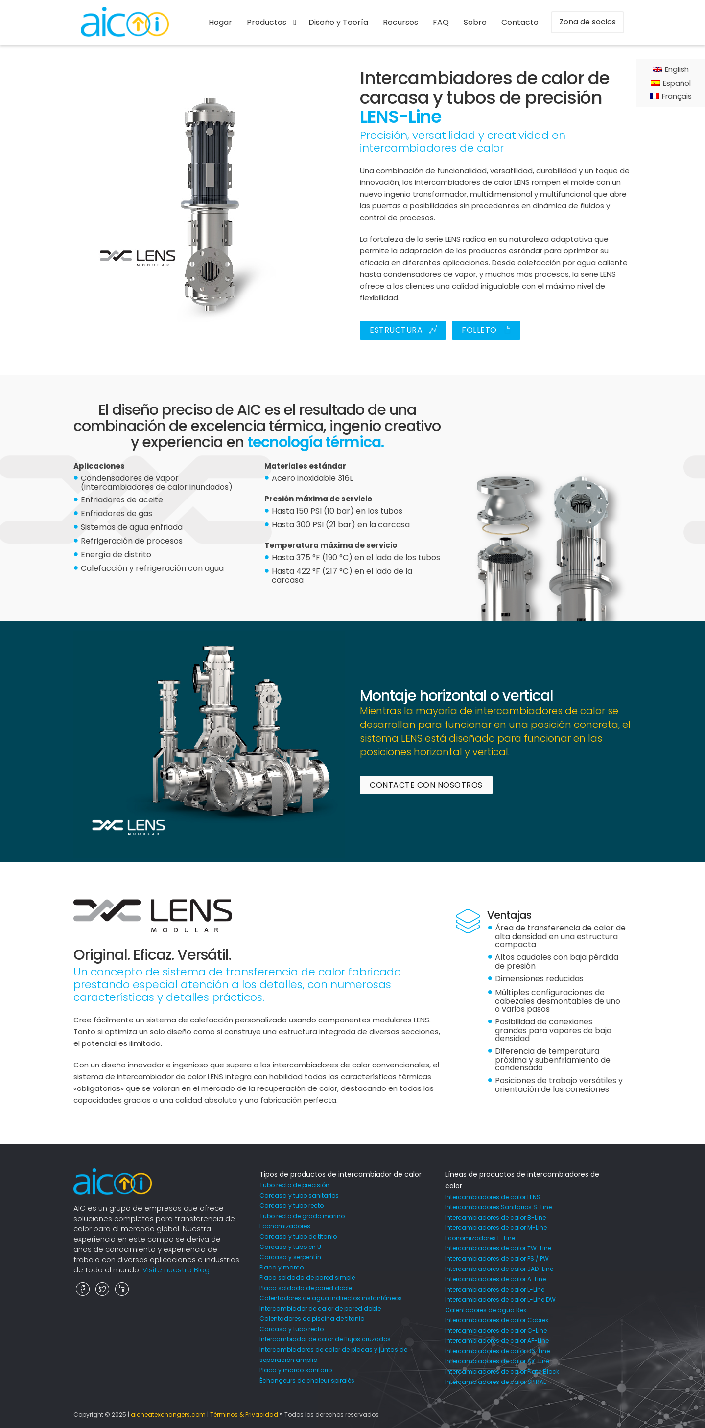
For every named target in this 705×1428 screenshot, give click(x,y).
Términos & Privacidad (244, 1414)
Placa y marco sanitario (295, 1370)
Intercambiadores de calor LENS (492, 1197)
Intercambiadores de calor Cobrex (496, 1320)
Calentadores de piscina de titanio (311, 1319)
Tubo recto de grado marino (302, 1216)
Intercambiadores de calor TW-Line (498, 1248)
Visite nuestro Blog (176, 1270)
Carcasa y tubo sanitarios (299, 1195)
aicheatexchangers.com (168, 1414)
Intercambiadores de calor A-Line (495, 1279)
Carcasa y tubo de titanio (298, 1236)
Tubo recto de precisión (294, 1185)
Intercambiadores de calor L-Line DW (500, 1299)
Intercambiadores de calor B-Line (495, 1217)
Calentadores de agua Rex (485, 1310)
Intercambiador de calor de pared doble (320, 1308)
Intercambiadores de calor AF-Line (497, 1341)
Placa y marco (281, 1267)
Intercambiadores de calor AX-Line (497, 1361)
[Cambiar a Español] (671, 82)
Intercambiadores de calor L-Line (494, 1289)
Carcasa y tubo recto (291, 1205)
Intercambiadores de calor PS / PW (497, 1258)
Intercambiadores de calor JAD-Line (499, 1269)
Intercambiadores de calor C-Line (496, 1330)
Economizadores (284, 1226)
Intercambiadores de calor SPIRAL (495, 1382)
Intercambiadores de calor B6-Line (497, 1351)
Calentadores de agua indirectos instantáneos (330, 1298)
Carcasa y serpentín (290, 1257)
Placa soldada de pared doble (305, 1288)
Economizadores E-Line (480, 1238)
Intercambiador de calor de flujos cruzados (325, 1339)
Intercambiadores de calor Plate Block (502, 1371)
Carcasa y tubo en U (290, 1247)
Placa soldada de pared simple (307, 1277)
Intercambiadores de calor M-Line (496, 1228)
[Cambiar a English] (671, 69)
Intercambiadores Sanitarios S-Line (498, 1207)
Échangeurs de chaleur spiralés (306, 1380)
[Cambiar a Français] (671, 96)
